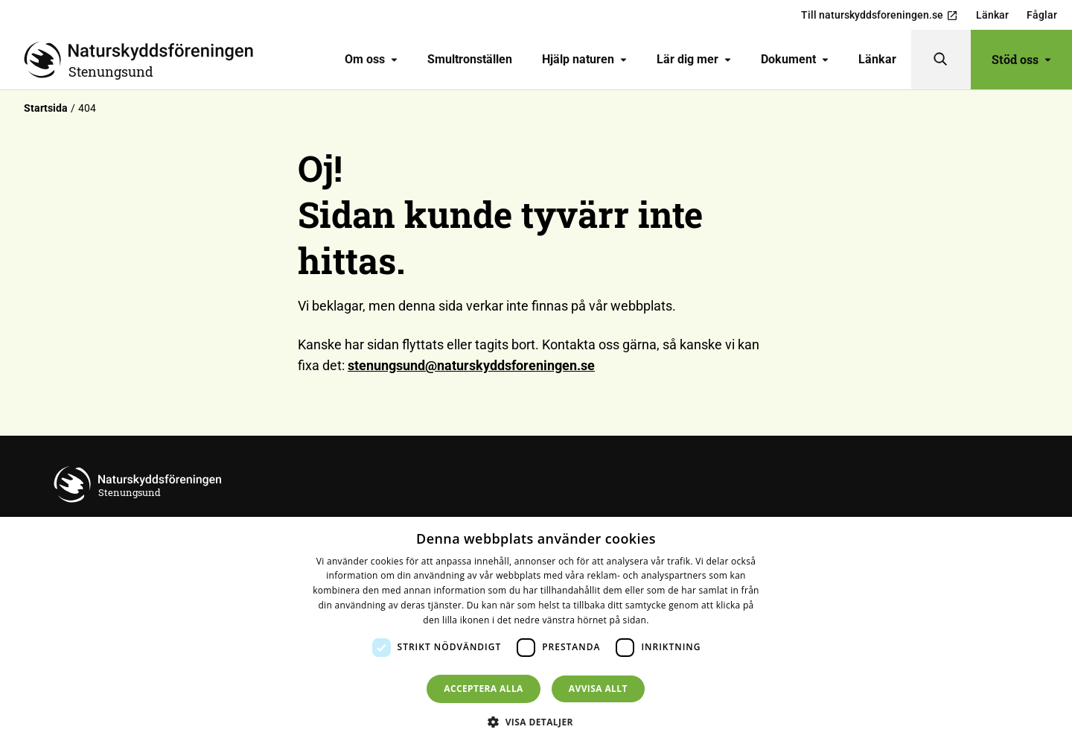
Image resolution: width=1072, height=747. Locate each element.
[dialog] (536, 632)
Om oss (371, 59)
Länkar (877, 59)
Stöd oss (1021, 59)
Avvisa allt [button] (598, 688)
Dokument (795, 59)
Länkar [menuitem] (992, 15)
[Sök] (941, 59)
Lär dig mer (694, 59)
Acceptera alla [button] (483, 688)
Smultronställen (469, 59)
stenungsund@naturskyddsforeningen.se (471, 365)
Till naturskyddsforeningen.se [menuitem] (879, 15)
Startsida (46, 108)
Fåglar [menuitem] (1042, 15)
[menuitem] (371, 59)
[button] (536, 721)
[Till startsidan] (144, 59)
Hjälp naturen (584, 59)
